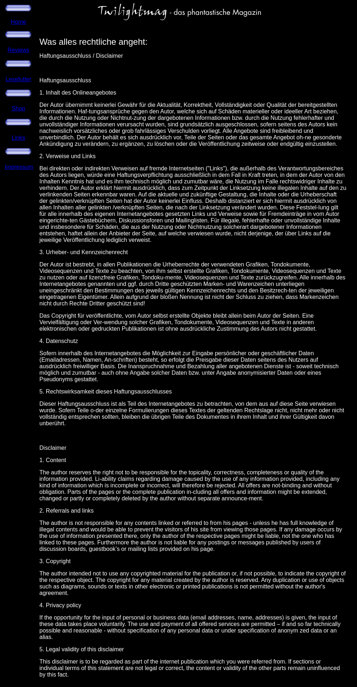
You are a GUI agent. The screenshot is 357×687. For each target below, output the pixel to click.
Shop (18, 108)
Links (18, 138)
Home (18, 22)
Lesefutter (18, 79)
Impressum (19, 167)
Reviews (18, 50)
